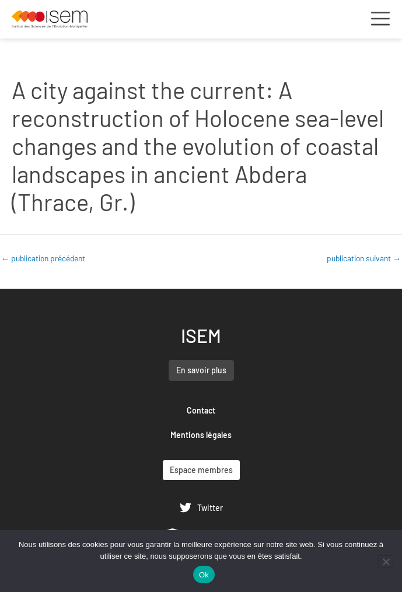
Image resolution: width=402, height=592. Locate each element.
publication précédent (43, 258)
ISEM (201, 335)
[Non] (385, 561)
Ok (204, 574)
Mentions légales (201, 435)
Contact (201, 410)
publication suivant (364, 258)
